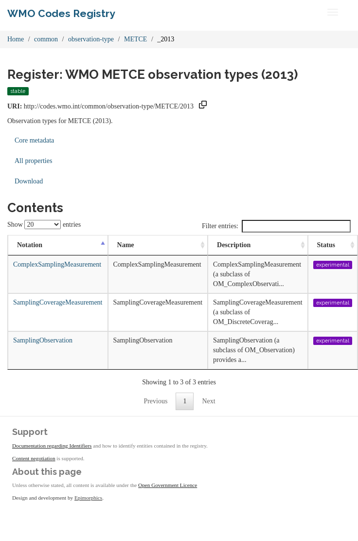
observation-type (91, 39)
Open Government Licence (167, 485)
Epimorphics (88, 498)
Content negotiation (33, 458)
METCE (135, 39)
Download (29, 181)
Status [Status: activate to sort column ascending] (326, 245)
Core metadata (34, 140)
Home (15, 39)
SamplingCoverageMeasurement (58, 302)
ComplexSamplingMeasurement (57, 264)
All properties (33, 160)
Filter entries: (276, 226)
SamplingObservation (42, 340)
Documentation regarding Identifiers (51, 446)
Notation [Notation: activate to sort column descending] (29, 245)
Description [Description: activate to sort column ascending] (234, 245)
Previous (155, 401)
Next (208, 401)
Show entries (44, 224)
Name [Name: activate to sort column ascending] (125, 245)
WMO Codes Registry (61, 13)
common (46, 39)
